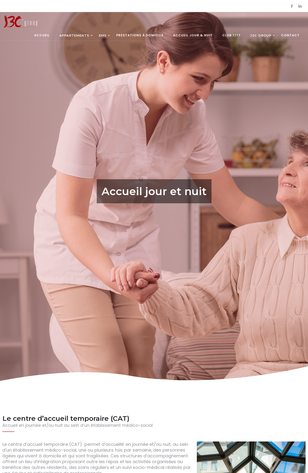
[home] (20, 21)
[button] (74, 35)
